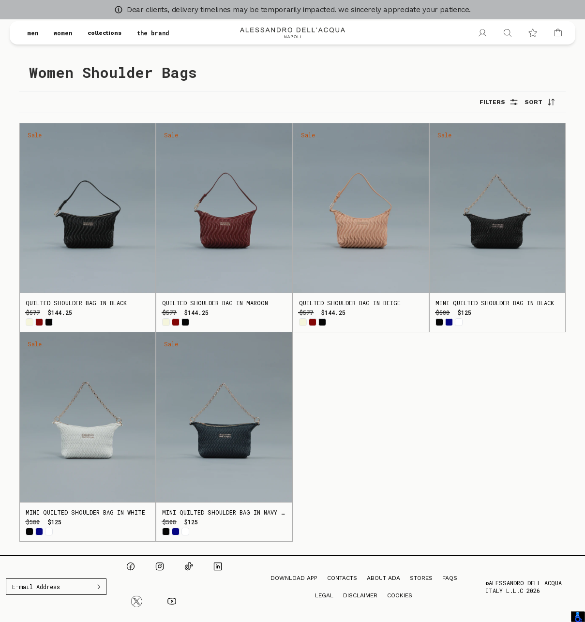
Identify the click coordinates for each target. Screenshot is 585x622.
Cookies (399, 595)
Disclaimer (360, 595)
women (63, 33)
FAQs (449, 578)
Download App (293, 578)
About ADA (383, 578)
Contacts (342, 578)
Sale (35, 135)
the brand (153, 33)
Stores (421, 578)
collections (104, 33)
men (32, 33)
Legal (324, 595)
